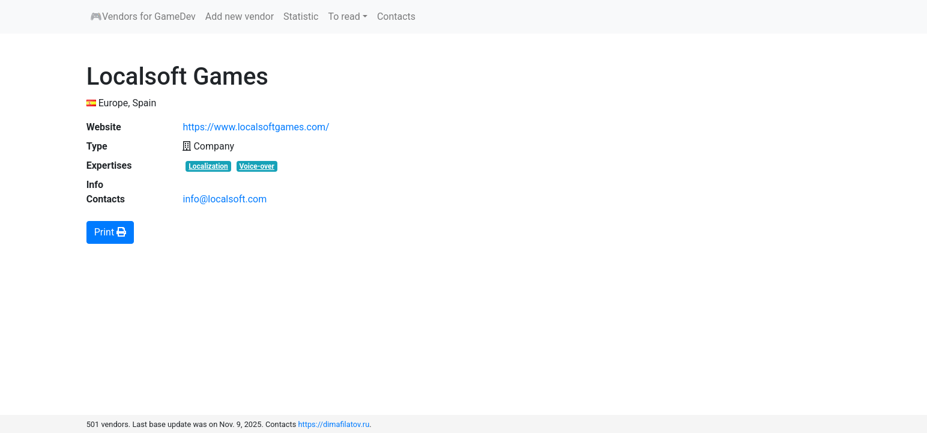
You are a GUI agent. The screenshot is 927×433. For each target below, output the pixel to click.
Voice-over (256, 166)
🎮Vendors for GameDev (143, 16)
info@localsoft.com (225, 199)
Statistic (300, 16)
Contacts (396, 16)
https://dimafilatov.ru (334, 424)
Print (110, 232)
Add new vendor (239, 16)
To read (344, 16)
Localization (208, 166)
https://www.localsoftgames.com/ (256, 127)
